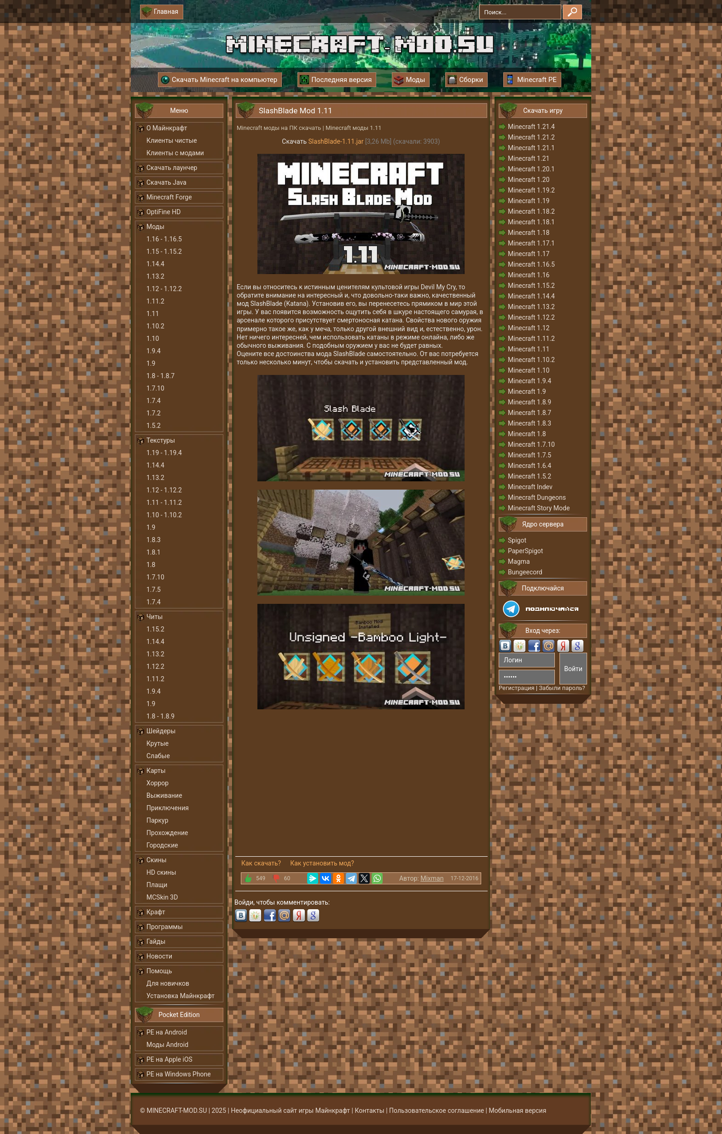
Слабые (158, 756)
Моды (155, 226)
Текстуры (160, 440)
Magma (519, 561)
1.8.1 (153, 552)
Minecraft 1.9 (527, 391)
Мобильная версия (518, 1110)
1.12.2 (155, 666)
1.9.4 (153, 351)
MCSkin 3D (162, 897)
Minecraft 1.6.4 (529, 465)
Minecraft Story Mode (539, 508)
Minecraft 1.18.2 (531, 211)
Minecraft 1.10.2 (531, 359)
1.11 (152, 313)
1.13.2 (155, 276)
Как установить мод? (322, 863)
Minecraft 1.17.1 (531, 243)
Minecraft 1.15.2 (531, 285)
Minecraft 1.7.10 (531, 444)
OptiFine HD (163, 212)
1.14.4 (155, 264)
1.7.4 (153, 400)
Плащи (156, 884)
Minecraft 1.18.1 (531, 222)
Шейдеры (160, 731)
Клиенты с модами (175, 153)
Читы (154, 616)
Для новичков (167, 983)
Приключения (167, 808)
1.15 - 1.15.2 (164, 251)
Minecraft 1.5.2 (529, 476)
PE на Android (166, 1032)
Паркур (157, 820)
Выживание (164, 795)
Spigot (517, 540)
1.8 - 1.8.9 (160, 716)
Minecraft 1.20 (528, 179)
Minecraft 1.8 (527, 434)
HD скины (161, 872)
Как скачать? (261, 863)
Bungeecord (525, 572)
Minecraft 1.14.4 (531, 296)
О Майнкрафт (166, 128)
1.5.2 (153, 425)
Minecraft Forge (169, 197)
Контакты (369, 1110)
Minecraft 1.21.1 (531, 148)
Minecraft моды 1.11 (354, 127)
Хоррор (157, 783)
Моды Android (167, 1044)
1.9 (150, 363)
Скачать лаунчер (171, 167)
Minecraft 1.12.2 (531, 317)
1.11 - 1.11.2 (164, 502)
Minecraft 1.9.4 (529, 381)
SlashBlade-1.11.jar (336, 141)
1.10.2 (155, 326)
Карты (156, 770)
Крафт (155, 912)
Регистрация (517, 687)
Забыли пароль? (562, 687)
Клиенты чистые (171, 140)
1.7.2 (153, 413)
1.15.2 (155, 629)
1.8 (150, 564)
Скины (156, 860)
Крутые (157, 743)
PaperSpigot (525, 551)
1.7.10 (155, 388)
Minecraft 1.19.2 (531, 190)
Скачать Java (166, 182)
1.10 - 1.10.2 (164, 515)
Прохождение (167, 832)
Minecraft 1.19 (528, 201)
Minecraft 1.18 (528, 232)
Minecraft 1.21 (528, 158)
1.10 (152, 338)
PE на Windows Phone (178, 1074)
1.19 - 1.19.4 (164, 452)
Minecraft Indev (530, 487)
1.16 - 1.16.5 (164, 239)
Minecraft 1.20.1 (531, 169)
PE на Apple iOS (169, 1059)
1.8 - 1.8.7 (160, 376)
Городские (162, 845)
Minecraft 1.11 (528, 349)
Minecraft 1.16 (528, 275)
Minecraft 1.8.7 (529, 412)
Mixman (431, 878)
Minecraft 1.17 (528, 253)
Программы (164, 926)
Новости (159, 956)
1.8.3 (153, 540)
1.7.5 (153, 589)
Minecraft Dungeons (537, 497)
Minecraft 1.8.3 (529, 423)
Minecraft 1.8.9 (529, 402)
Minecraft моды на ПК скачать (279, 127)
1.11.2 (155, 301)
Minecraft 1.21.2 (531, 137)
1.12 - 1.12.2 (164, 288)
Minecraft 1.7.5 (529, 455)
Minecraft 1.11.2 (531, 338)
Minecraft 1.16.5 (531, 264)
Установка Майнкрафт (180, 996)
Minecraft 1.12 (528, 328)
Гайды (155, 941)
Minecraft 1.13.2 (531, 306)
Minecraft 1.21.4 (531, 126)
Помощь (159, 971)
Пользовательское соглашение (436, 1110)
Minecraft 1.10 (528, 370)
